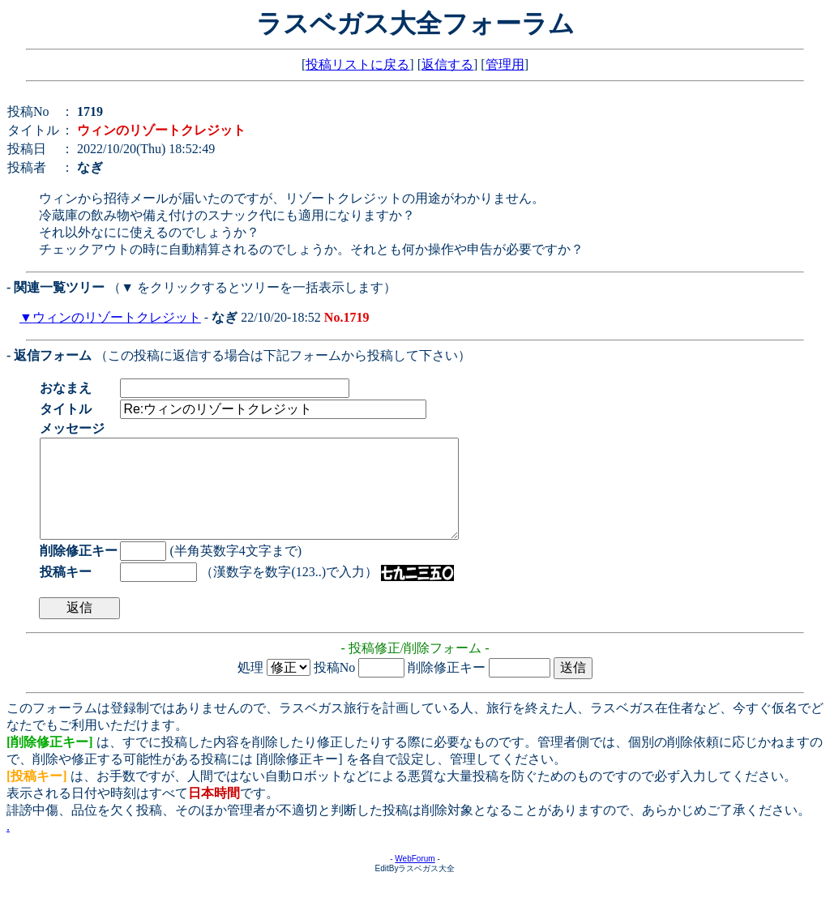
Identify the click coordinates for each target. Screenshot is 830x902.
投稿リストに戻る (357, 64)
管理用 (505, 64)
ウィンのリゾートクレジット (116, 317)
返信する (447, 64)
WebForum (414, 878)
